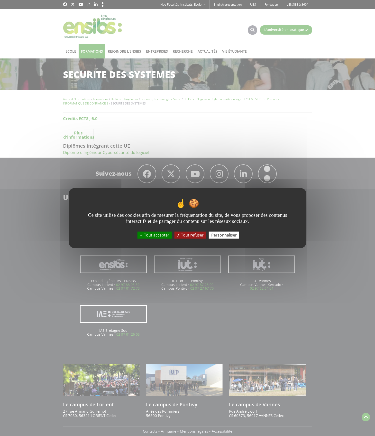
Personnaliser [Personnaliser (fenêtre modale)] (224, 234)
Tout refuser (190, 234)
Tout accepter (154, 234)
